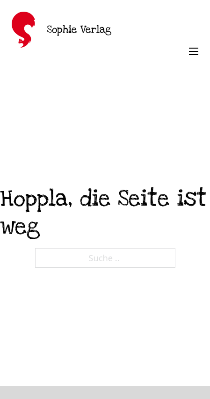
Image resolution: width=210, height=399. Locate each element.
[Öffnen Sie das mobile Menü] (193, 51)
